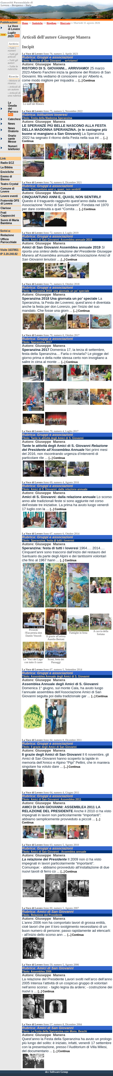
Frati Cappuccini (8, 214)
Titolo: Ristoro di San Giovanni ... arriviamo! (50, 60)
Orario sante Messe (12, 138)
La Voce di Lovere (14, 28)
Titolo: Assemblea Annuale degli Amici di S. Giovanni (55, 676)
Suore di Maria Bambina (10, 222)
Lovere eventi (9, 196)
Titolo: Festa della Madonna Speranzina (47, 118)
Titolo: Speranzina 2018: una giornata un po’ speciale (55, 291)
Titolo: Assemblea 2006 (37, 971)
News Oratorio (13, 130)
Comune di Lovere (7, 190)
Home (25, 23)
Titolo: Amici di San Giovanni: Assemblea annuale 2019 (57, 239)
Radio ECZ (7, 162)
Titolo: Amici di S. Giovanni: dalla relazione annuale (54, 489)
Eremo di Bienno (6, 178)
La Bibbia (7, 167)
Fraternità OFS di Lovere (10, 202)
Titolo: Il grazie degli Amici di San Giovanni (49, 746)
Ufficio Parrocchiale (9, 241)
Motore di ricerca (14, 82)
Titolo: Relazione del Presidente (42, 915)
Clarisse (6, 208)
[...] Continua (87, 80)
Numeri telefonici (14, 148)
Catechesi (14, 119)
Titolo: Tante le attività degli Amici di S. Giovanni (52, 438)
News (11, 123)
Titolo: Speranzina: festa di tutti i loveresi (48, 540)
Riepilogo (52, 23)
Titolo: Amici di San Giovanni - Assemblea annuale (54, 851)
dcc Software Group (56, 1071)
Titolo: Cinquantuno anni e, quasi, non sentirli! (51, 189)
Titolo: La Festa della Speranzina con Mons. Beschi (54, 1031)
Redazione (7, 235)
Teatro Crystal (9, 184)
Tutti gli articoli (13, 55)
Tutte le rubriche (13, 68)
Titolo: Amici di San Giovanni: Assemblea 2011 (51, 799)
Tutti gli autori (13, 61)
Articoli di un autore (14, 88)
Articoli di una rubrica (14, 94)
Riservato (65, 23)
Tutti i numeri (12, 49)
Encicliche (7, 171)
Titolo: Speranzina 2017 (37, 342)
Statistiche (37, 23)
